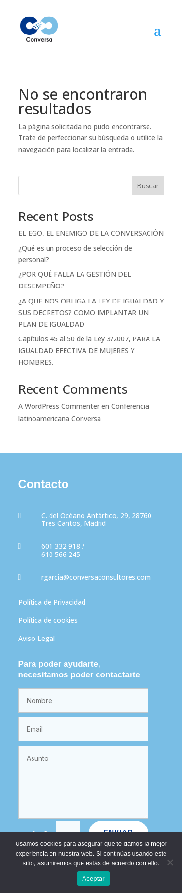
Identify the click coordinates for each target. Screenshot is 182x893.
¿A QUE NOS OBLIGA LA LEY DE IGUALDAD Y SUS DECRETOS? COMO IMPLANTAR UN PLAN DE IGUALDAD (91, 312)
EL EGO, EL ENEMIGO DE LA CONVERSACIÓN (91, 232)
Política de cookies (48, 619)
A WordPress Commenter (58, 406)
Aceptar (93, 878)
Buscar (148, 185)
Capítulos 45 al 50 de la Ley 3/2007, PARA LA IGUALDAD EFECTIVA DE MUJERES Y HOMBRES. (89, 350)
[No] (170, 862)
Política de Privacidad (51, 602)
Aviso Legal (36, 638)
